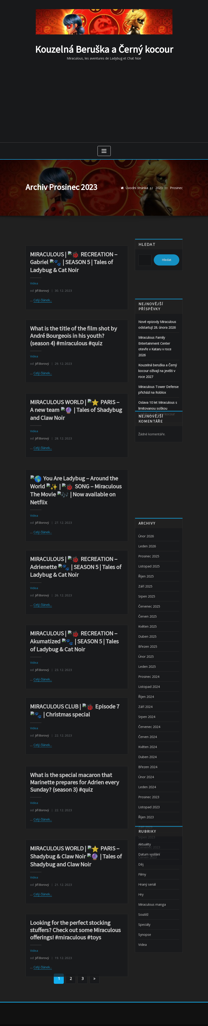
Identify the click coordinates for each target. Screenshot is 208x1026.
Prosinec (176, 187)
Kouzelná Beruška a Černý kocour (104, 49)
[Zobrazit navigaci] (104, 150)
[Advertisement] (105, 100)
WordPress (100, 1017)
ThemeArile (152, 1017)
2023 (159, 187)
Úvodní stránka (137, 187)
